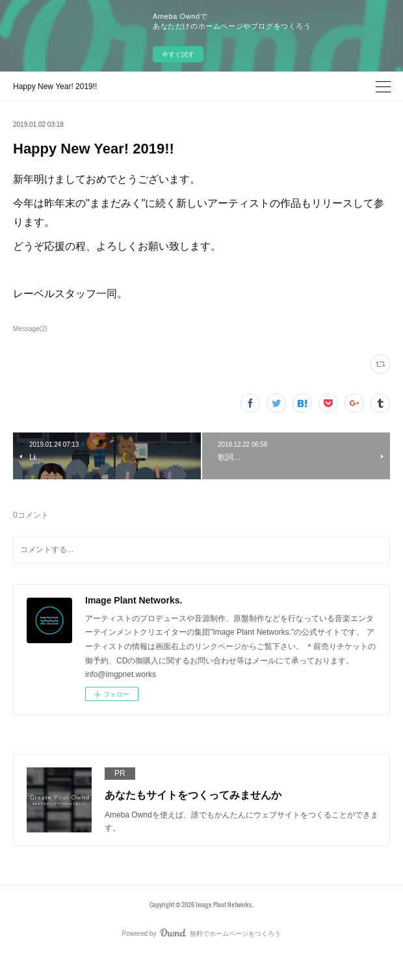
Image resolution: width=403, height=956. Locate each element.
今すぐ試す (178, 54)
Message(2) (30, 328)
